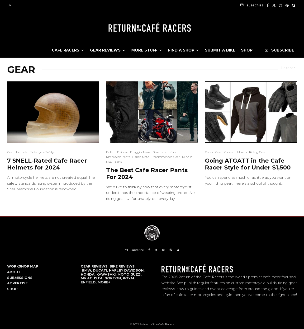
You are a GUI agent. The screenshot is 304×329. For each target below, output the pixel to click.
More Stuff (144, 50)
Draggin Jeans (140, 152)
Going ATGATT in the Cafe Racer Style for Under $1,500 (248, 164)
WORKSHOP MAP (22, 266)
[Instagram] (280, 5)
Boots (209, 152)
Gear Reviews (105, 50)
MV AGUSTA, (92, 278)
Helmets (21, 152)
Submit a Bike (220, 50)
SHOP (12, 289)
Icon (164, 152)
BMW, (87, 270)
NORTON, (113, 278)
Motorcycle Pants (118, 157)
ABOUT (14, 272)
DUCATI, (101, 270)
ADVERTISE (17, 283)
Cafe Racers (65, 50)
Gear (10, 152)
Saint (118, 161)
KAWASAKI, (107, 274)
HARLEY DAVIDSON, (127, 270)
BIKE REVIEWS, (122, 266)
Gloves (228, 152)
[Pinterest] (287, 5)
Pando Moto (140, 157)
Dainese (122, 152)
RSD (109, 161)
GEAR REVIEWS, (95, 266)
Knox (173, 152)
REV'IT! (187, 157)
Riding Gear (257, 152)
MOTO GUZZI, (130, 274)
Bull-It (110, 152)
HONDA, (88, 274)
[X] (274, 5)
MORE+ (104, 282)
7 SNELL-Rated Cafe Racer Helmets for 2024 (47, 164)
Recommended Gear (166, 157)
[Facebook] (268, 5)
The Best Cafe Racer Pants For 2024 (147, 173)
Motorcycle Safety (42, 152)
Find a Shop (181, 50)
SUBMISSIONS (20, 278)
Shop (246, 50)
